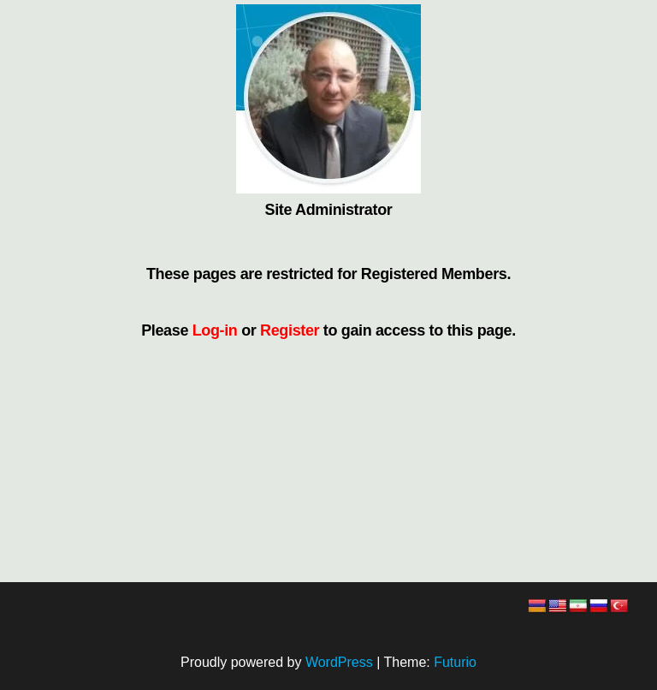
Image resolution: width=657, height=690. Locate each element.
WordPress (339, 662)
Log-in (215, 330)
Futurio (455, 662)
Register (289, 330)
